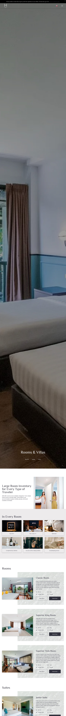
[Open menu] (62, 6)
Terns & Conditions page (54, 1)
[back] (3, 588)
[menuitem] (27, 459)
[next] (29, 588)
